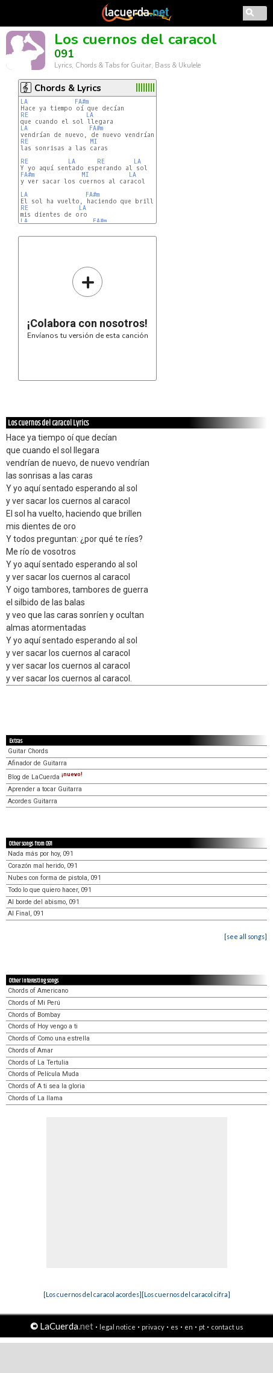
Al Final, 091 (26, 913)
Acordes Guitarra (32, 801)
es (174, 1327)
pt (202, 1327)
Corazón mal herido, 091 (43, 866)
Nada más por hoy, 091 (41, 854)
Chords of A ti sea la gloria (46, 1086)
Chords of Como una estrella (49, 1038)
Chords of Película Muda (43, 1074)
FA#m (82, 102)
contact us (227, 1327)
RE (24, 115)
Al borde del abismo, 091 (44, 902)
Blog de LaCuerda (45, 777)
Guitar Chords (28, 751)
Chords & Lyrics (67, 88)
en (188, 1327)
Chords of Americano (38, 991)
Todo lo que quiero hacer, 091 (50, 890)
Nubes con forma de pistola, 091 (54, 878)
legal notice (117, 1327)
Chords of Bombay (34, 1015)
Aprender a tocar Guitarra (45, 789)
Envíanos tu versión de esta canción (87, 302)
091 (64, 53)
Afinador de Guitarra (37, 763)
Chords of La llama (35, 1098)
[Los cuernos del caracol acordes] (92, 1294)
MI (94, 141)
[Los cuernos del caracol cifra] (186, 1294)
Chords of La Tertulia (38, 1062)
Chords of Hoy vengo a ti (43, 1026)
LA (24, 102)
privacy (153, 1327)
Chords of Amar (30, 1050)
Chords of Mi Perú (34, 1003)
